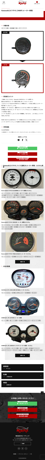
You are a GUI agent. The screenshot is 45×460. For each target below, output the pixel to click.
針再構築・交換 (13, 28)
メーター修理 (5, 28)
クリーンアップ (23, 28)
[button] (4, 2)
